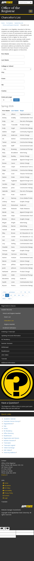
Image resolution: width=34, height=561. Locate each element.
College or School (7, 66)
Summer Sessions (6, 343)
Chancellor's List (9, 320)
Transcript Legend (9, 445)
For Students (9, 23)
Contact (6, 495)
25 (23, 295)
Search (16, 100)
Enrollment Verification (9, 328)
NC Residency (5, 339)
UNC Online (4, 355)
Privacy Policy (8, 493)
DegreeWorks (9, 424)
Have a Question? (10, 402)
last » (10, 298)
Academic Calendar (10, 419)
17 (21, 292)
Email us (4, 475)
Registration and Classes (11, 438)
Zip (2, 85)
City (2, 72)
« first (4, 292)
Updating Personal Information (11, 335)
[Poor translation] (7, 528)
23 (15, 295)
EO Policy (6, 488)
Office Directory (9, 433)
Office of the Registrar (10, 9)
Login (5, 498)
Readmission (5, 351)
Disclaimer (7, 485)
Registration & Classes (8, 306)
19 (29, 292)
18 (25, 292)
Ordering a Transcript (8, 332)
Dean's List (7, 317)
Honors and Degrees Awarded (11, 25)
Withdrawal (4, 347)
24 (19, 295)
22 (11, 295)
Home (3, 23)
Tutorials (4, 359)
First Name (5, 54)
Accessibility (7, 490)
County (3, 91)
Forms (6, 428)
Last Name (5, 60)
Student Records (19, 23)
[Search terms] (23, 2)
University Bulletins (10, 452)
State (3, 78)
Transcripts (7, 443)
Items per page (6, 97)
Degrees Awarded (9, 324)
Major (22, 110)
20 (3, 295)
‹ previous (12, 292)
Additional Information (8, 362)
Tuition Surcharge (9, 448)
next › (4, 298)
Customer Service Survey (12, 421)
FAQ (5, 426)
